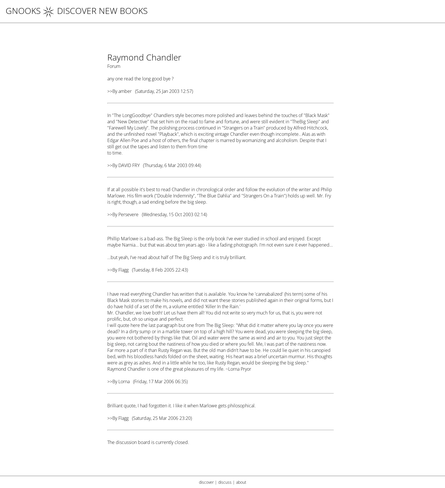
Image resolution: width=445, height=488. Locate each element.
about (241, 482)
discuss (225, 482)
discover (206, 482)
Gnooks (23, 10)
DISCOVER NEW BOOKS (95, 10)
